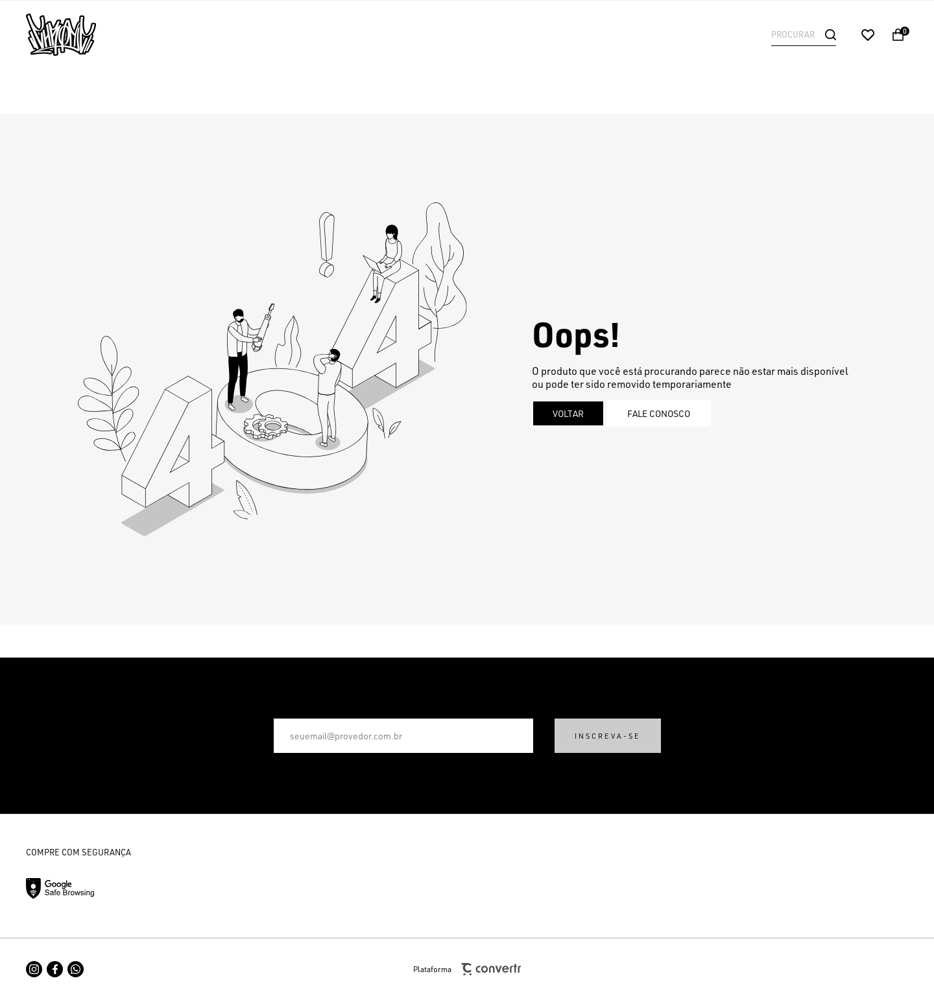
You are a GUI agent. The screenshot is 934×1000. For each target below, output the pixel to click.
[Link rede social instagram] (34, 969)
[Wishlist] (868, 35)
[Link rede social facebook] (55, 969)
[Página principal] (110, 35)
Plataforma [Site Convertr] (467, 969)
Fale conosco (658, 413)
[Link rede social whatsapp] (75, 969)
